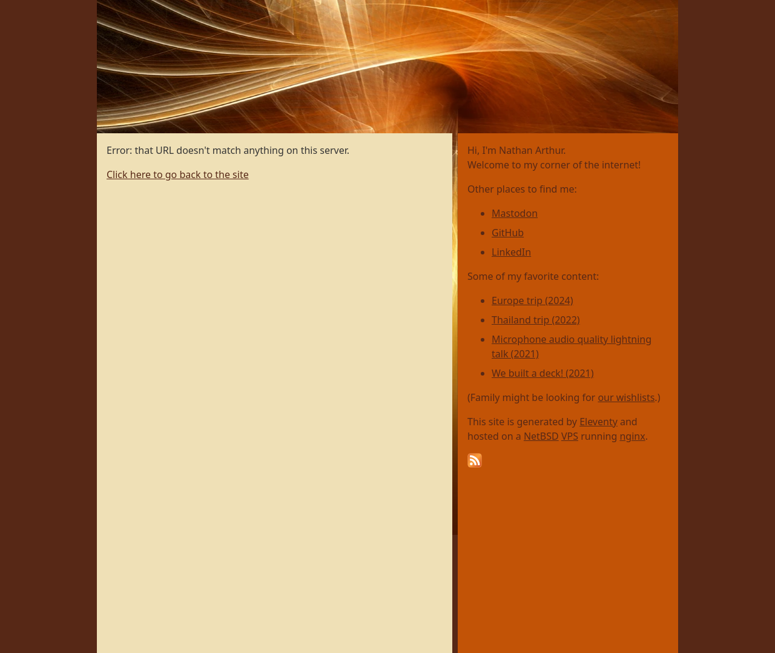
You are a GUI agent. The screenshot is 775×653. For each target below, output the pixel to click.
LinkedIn (511, 252)
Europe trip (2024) (532, 300)
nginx (632, 436)
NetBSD (541, 436)
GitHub (508, 232)
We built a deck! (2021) (543, 373)
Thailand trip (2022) (536, 319)
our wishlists (626, 397)
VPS (569, 436)
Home (111, 6)
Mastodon (515, 213)
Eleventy (598, 421)
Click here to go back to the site (178, 174)
